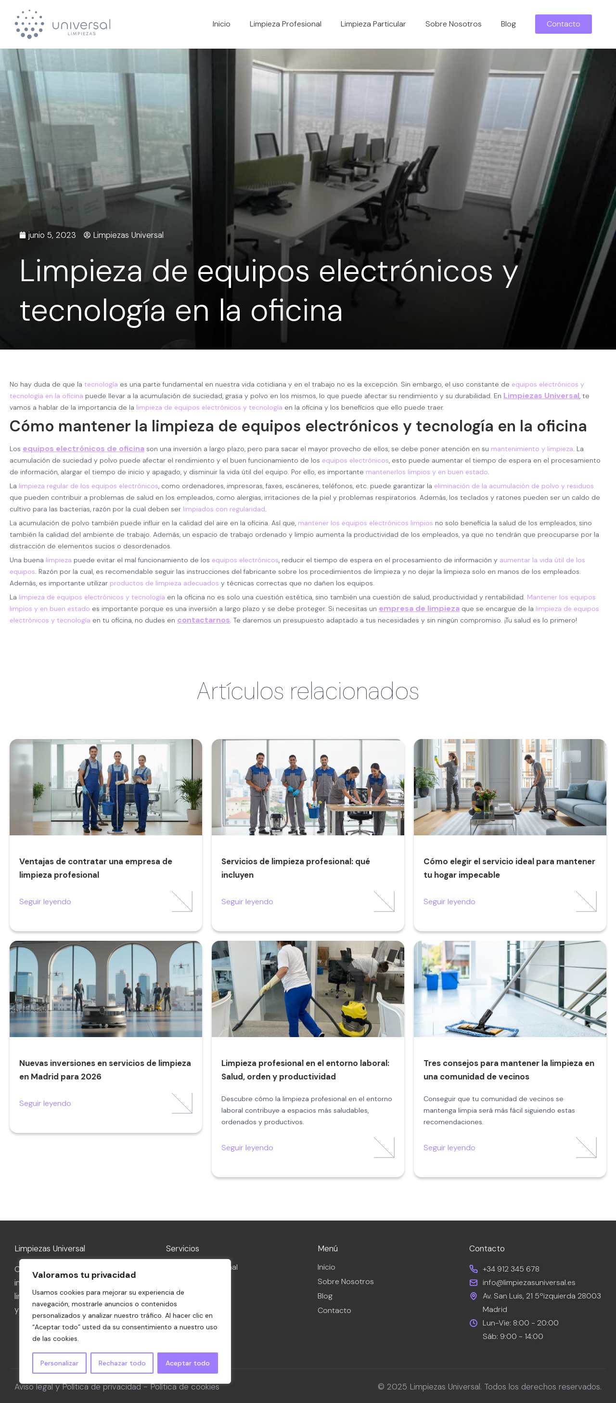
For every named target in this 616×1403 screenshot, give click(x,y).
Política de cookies (184, 1386)
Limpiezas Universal (541, 395)
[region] (125, 1322)
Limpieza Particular (373, 24)
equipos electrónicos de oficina (83, 448)
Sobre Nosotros (453, 24)
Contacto (334, 1310)
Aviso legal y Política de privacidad (77, 1386)
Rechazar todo (122, 1363)
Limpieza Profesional (285, 24)
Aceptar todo (188, 1363)
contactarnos (203, 620)
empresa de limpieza (419, 608)
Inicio (222, 24)
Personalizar (59, 1363)
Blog (508, 24)
